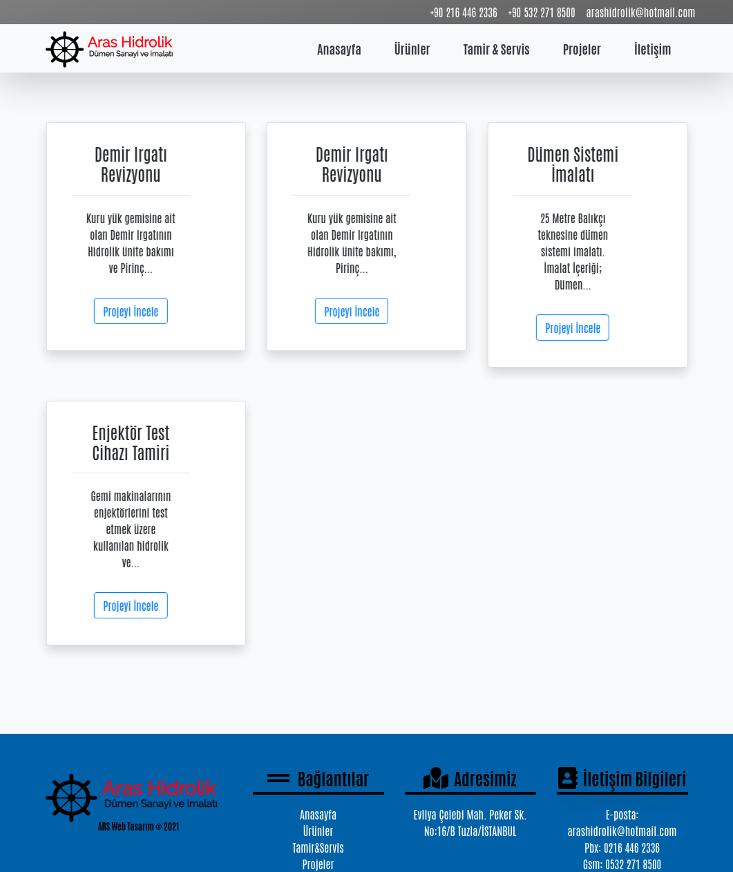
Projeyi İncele (134, 311)
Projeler (582, 48)
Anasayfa (339, 48)
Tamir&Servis (318, 847)
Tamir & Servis (497, 48)
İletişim (653, 48)
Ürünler (412, 48)
